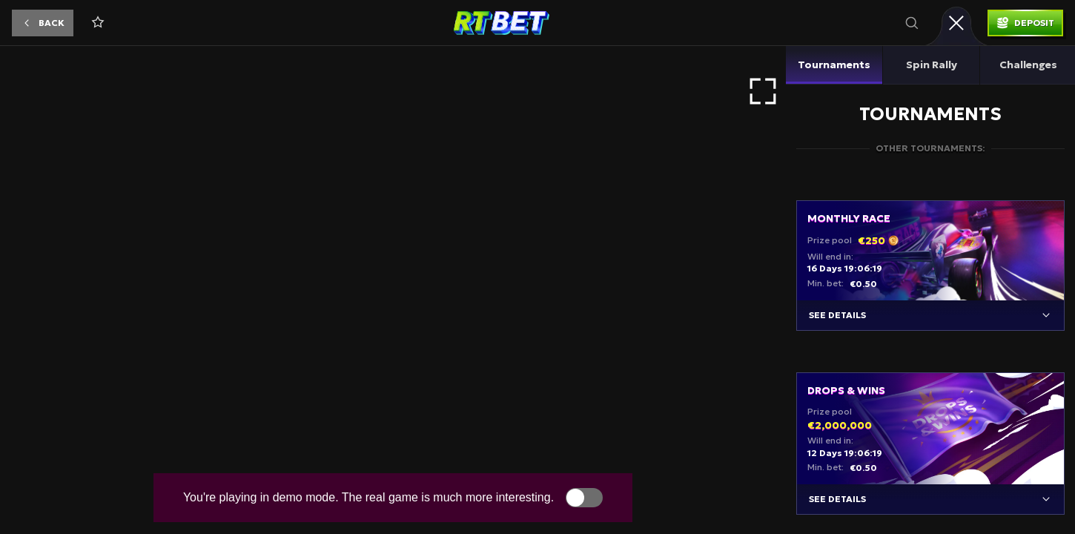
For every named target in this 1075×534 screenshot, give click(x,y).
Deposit (1034, 22)
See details (837, 314)
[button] (42, 23)
